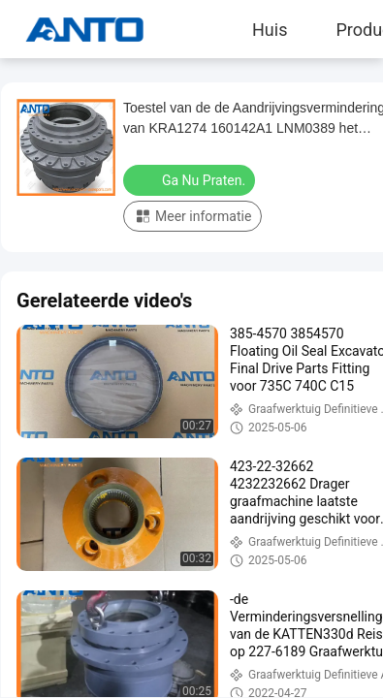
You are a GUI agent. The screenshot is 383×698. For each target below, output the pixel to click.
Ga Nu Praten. (191, 179)
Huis (269, 29)
